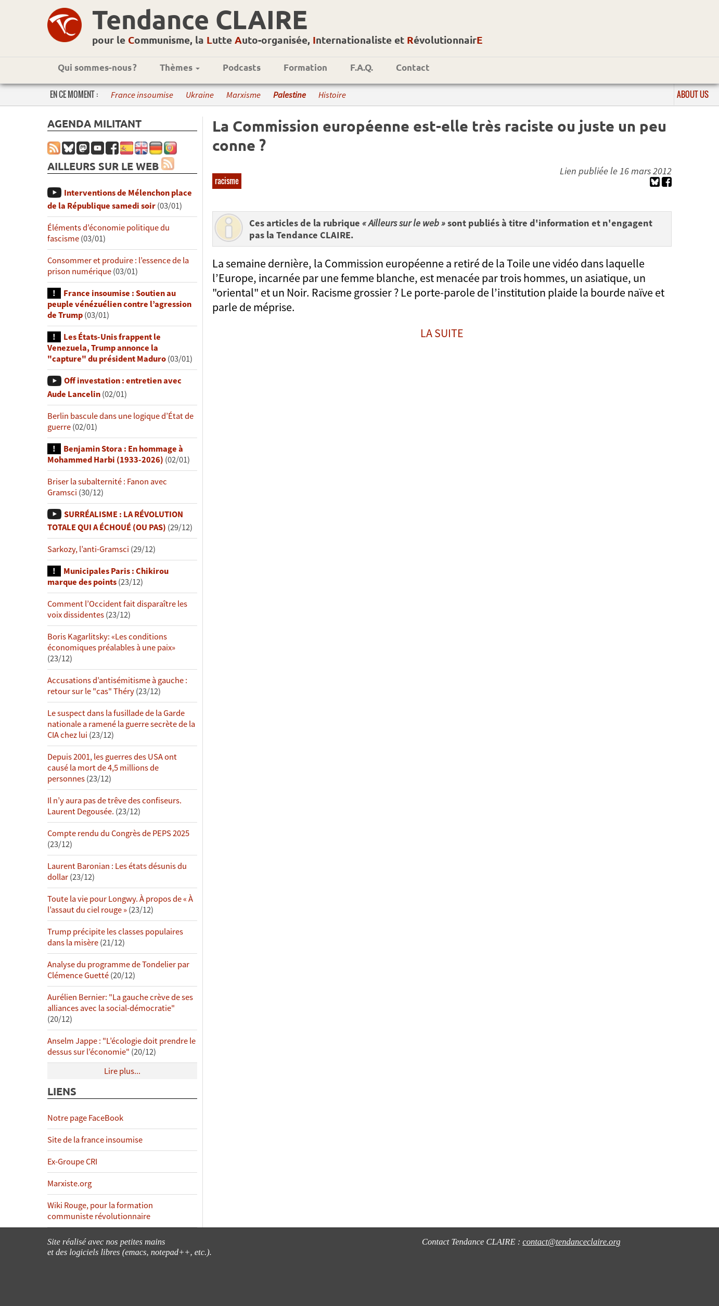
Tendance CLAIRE (199, 19)
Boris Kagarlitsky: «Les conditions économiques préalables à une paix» (111, 642)
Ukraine (200, 94)
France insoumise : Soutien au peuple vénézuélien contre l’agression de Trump (119, 304)
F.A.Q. (361, 67)
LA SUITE (442, 333)
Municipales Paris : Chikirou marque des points (108, 576)
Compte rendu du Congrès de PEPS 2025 (118, 833)
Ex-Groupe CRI (72, 1161)
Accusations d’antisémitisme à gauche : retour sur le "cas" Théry (117, 686)
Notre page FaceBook (85, 1117)
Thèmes (180, 67)
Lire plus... (122, 1071)
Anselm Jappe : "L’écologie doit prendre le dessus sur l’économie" (121, 1046)
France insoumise (142, 94)
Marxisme (243, 94)
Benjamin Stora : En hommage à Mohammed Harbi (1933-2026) (115, 454)
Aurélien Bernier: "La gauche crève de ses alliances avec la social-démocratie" (120, 1003)
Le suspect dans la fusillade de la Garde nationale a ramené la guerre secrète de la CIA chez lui (121, 724)
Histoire (332, 94)
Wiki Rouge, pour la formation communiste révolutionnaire (100, 1211)
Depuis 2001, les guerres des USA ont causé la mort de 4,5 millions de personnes (112, 767)
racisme (227, 180)
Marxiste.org (69, 1183)
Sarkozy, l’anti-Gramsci (88, 549)
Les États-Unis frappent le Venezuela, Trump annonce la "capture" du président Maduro (106, 347)
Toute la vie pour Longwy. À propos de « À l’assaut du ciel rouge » (120, 904)
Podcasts (242, 67)
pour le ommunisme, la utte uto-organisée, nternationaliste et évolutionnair (287, 39)
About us (693, 94)
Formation (305, 67)
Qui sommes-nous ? (97, 67)
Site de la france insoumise (95, 1139)
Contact (413, 67)
